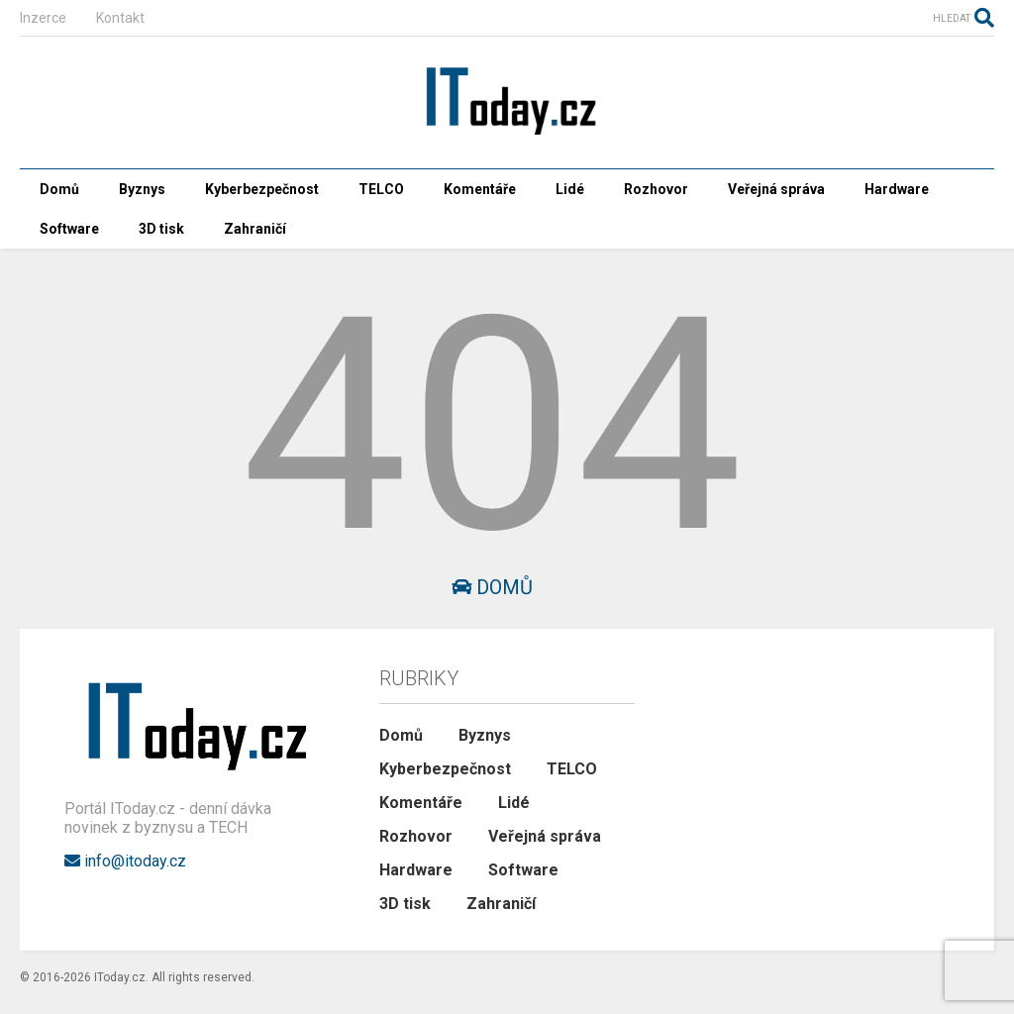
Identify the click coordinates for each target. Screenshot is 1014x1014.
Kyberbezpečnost (262, 189)
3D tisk (161, 229)
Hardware (896, 189)
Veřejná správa (776, 189)
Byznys (142, 189)
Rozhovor (656, 189)
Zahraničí (255, 229)
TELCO (381, 189)
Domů (59, 189)
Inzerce (43, 18)
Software (69, 229)
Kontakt (120, 18)
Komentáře (480, 189)
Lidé (570, 189)
